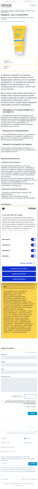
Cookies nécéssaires (19, 279)
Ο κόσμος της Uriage (10, 1)
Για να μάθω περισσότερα (29, 403)
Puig (22, 485)
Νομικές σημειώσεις (16, 483)
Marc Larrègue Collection (8, 451)
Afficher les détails (26, 263)
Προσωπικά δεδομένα (28, 483)
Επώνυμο (4, 354)
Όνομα (3, 362)
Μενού (34, 5)
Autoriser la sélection (19, 274)
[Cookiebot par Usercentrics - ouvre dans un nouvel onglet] (28, 208)
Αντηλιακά (11, 11)
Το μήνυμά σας (5, 376)
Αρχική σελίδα (4, 11)
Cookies (17, 485)
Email (3, 369)
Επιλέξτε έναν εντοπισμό (29, 479)
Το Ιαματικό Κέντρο (5, 442)
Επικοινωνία (7, 483)
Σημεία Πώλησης (29, 1)
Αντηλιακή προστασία (19, 11)
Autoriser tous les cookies (19, 268)
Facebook (27, 438)
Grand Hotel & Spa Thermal (8, 447)
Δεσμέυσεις (4, 438)
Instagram (27, 442)
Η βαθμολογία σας (17, 396)
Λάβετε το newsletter (30, 406)
